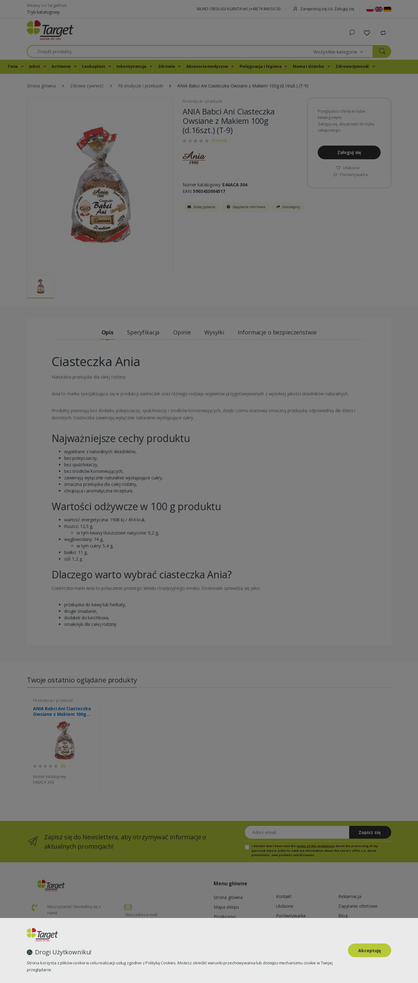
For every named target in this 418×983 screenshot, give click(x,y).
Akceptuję (369, 950)
